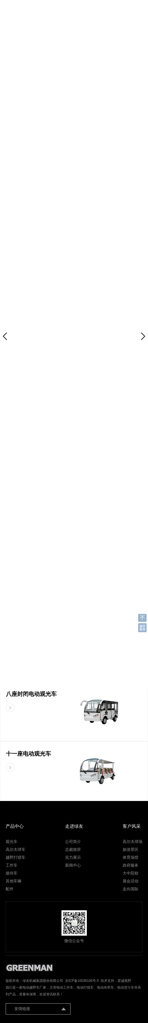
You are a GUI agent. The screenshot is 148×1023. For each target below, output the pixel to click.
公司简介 (73, 841)
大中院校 (130, 873)
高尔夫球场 (132, 841)
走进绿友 (74, 826)
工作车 (11, 865)
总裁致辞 (73, 849)
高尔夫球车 (15, 849)
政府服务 (130, 865)
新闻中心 (73, 865)
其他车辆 (13, 881)
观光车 (11, 841)
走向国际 (130, 889)
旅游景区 (130, 849)
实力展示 (73, 857)
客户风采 (132, 826)
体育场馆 (130, 857)
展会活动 (130, 881)
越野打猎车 (15, 857)
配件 (10, 889)
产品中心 (15, 826)
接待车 (11, 873)
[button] (143, 336)
